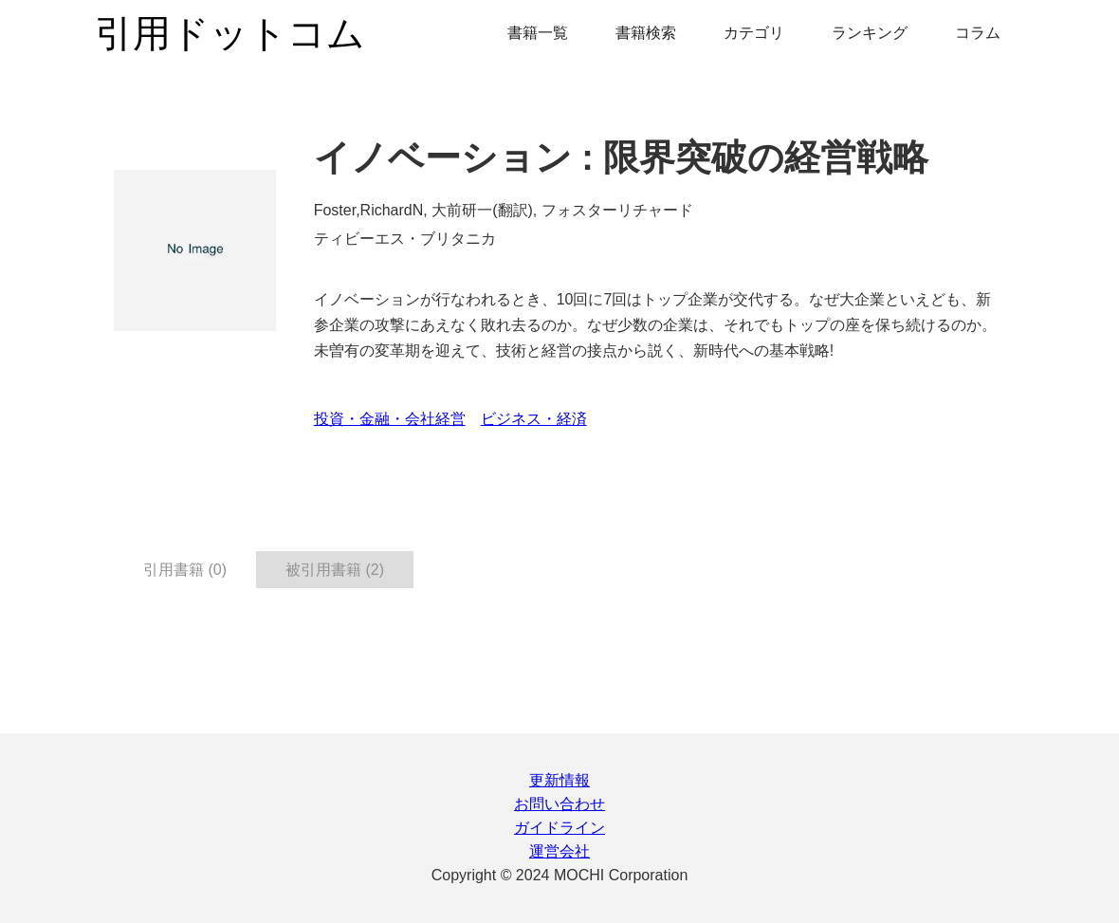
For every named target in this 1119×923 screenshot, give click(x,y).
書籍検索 (645, 33)
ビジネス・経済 (534, 419)
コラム (977, 33)
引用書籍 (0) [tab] (185, 570)
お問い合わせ (559, 804)
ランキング (870, 33)
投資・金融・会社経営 (390, 419)
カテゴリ (754, 33)
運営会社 (559, 851)
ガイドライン (559, 828)
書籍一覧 (537, 33)
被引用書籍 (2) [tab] (334, 570)
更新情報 (559, 780)
